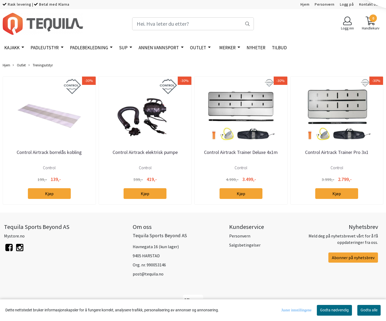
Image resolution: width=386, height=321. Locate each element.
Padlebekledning (89, 48)
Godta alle (369, 310)
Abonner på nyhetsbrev (353, 257)
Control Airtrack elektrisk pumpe (145, 152)
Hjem (304, 4)
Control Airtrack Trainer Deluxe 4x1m (241, 152)
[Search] (193, 23)
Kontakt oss (369, 4)
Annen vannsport (159, 48)
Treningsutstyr (40, 65)
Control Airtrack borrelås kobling (49, 152)
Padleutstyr (45, 48)
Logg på (347, 4)
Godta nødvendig (334, 310)
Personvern (325, 4)
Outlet (198, 48)
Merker (227, 48)
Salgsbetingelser (245, 245)
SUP (123, 48)
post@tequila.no (148, 274)
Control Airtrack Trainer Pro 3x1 (337, 152)
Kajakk (12, 48)
